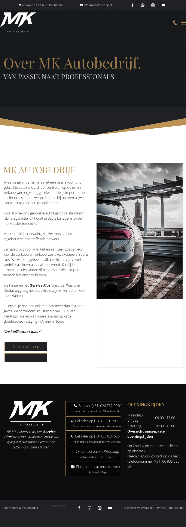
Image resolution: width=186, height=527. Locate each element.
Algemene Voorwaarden (139, 508)
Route (25, 357)
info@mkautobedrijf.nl (98, 5)
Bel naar (97, 408)
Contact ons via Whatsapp (97, 454)
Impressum (176, 508)
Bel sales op (97, 423)
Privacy (161, 508)
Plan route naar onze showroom (97, 469)
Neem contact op (26, 346)
